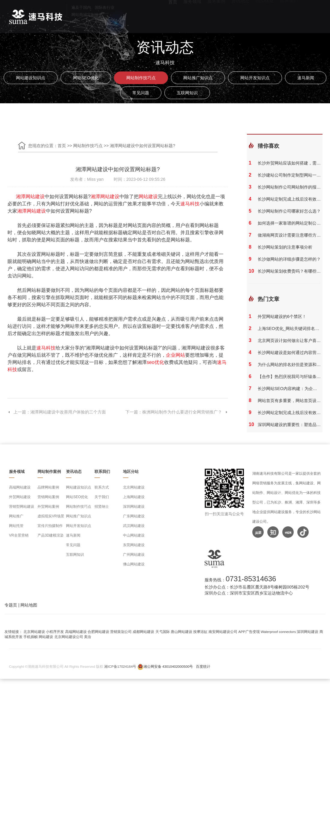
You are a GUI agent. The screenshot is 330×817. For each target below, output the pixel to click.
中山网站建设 (134, 535)
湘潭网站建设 (30, 196)
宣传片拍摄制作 (50, 526)
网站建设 (148, 196)
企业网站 (175, 355)
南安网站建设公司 (222, 632)
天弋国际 (162, 632)
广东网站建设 (134, 516)
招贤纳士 (101, 506)
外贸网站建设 (20, 497)
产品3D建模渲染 (51, 535)
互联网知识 (187, 92)
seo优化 (155, 362)
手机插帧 (30, 637)
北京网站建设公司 (68, 637)
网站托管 (16, 526)
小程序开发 (55, 632)
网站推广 (16, 516)
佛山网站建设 (134, 564)
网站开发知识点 (255, 77)
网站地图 (28, 605)
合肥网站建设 (98, 632)
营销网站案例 (48, 497)
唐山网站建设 (181, 632)
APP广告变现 (249, 632)
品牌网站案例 (48, 487)
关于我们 (101, 497)
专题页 (10, 605)
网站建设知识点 (30, 77)
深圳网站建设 (134, 506)
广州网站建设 (134, 554)
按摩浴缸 (200, 632)
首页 (172, 15)
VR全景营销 (18, 535)
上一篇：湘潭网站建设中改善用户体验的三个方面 (57, 412)
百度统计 (203, 666)
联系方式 (101, 487)
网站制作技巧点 (141, 77)
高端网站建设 (20, 487)
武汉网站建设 (134, 526)
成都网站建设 (143, 632)
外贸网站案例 (48, 506)
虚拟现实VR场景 (51, 516)
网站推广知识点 (198, 77)
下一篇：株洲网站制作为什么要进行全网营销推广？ (176, 412)
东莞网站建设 (134, 545)
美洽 (87, 637)
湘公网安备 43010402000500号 (168, 666)
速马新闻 (305, 77)
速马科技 (190, 203)
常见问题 (140, 92)
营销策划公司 (121, 632)
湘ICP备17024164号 (120, 666)
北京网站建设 (134, 487)
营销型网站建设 (21, 506)
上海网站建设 (134, 497)
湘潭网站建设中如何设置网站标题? (142, 145)
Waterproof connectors (279, 632)
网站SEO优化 (86, 77)
